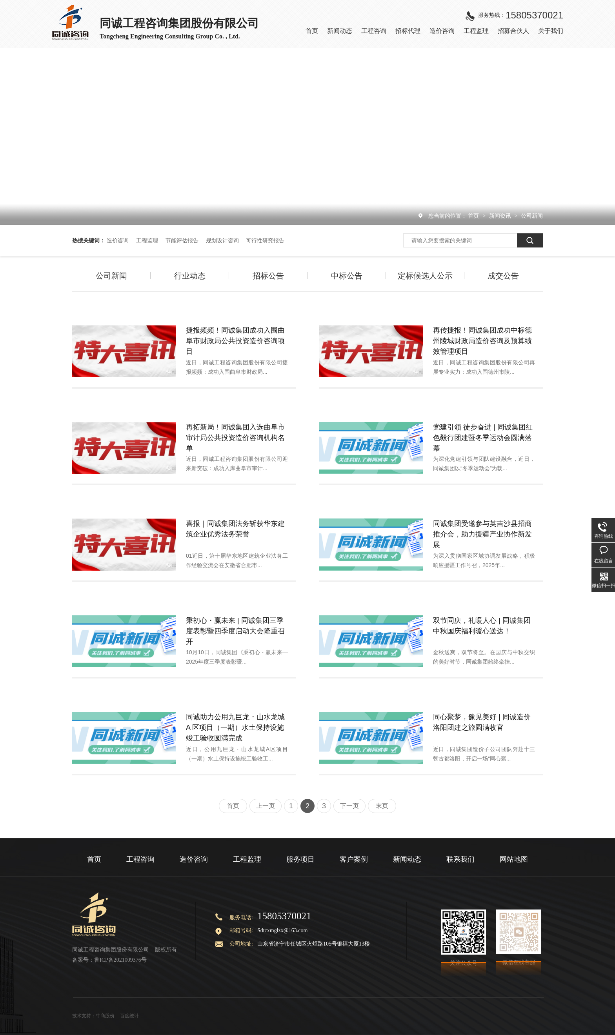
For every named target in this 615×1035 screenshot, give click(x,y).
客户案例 (354, 859)
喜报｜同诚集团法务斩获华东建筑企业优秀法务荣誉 (235, 529)
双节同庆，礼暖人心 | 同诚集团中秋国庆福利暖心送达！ (482, 626)
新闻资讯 (501, 216)
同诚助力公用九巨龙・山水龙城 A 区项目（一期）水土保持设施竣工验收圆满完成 (235, 727)
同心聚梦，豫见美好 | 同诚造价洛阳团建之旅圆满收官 (482, 722)
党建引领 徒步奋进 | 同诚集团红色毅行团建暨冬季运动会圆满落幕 (483, 437)
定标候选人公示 (425, 275)
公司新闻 (532, 216)
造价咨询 (118, 240)
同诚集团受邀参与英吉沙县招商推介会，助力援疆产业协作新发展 (482, 534)
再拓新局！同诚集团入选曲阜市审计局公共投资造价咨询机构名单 (235, 437)
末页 (382, 805)
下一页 (349, 805)
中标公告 (346, 275)
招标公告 (268, 275)
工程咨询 (140, 859)
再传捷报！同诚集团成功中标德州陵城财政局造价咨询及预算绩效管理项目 (482, 340)
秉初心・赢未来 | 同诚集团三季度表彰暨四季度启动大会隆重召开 (235, 631)
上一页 (265, 805)
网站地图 (514, 859)
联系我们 (460, 859)
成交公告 (503, 275)
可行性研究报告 (265, 240)
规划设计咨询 (222, 240)
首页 (474, 216)
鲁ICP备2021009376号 (120, 960)
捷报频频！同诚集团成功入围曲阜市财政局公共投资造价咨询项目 (235, 340)
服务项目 (300, 859)
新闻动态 (407, 859)
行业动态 (190, 275)
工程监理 (147, 240)
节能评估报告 (182, 240)
